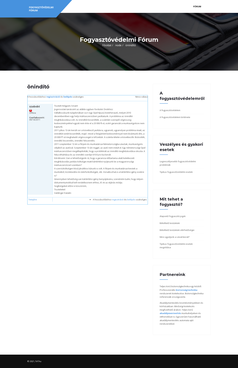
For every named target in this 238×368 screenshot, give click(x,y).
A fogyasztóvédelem (170, 110)
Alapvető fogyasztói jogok (173, 216)
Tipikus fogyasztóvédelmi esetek (176, 171)
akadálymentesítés (170, 313)
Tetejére (32, 199)
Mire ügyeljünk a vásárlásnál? (175, 236)
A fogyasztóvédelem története (175, 117)
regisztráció (53, 96)
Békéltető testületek (170, 223)
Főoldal (106, 45)
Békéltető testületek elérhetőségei (177, 230)
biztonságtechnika (186, 289)
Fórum (197, 6)
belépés (67, 96)
